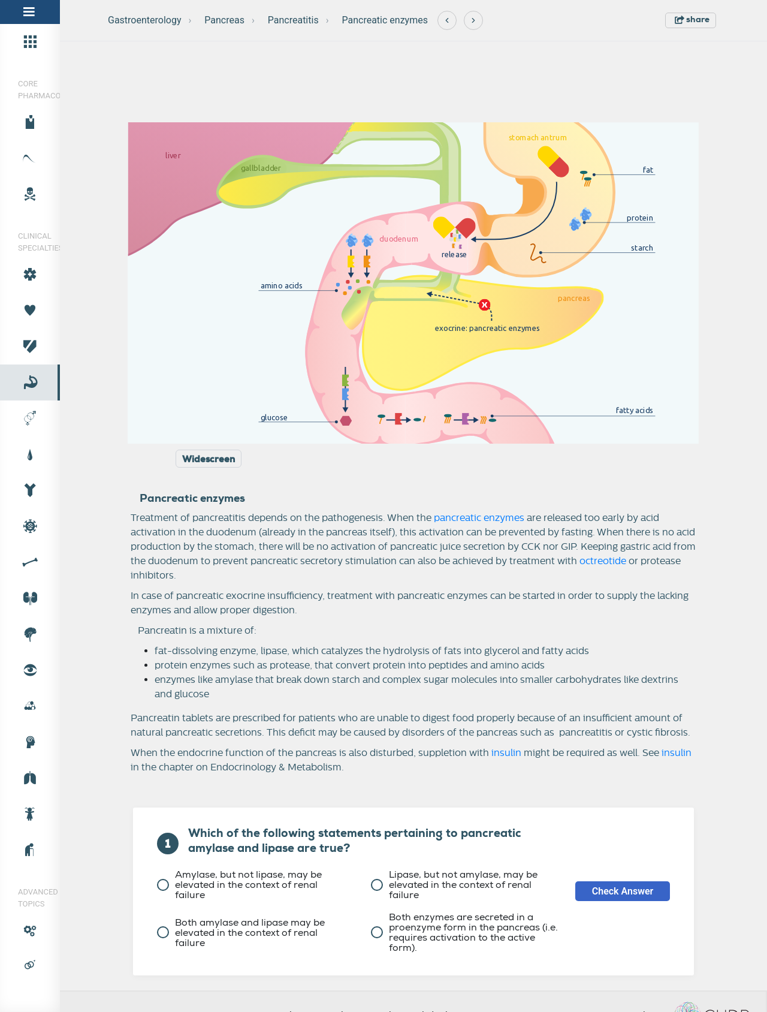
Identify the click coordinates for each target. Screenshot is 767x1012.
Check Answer (623, 891)
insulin (506, 753)
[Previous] (447, 20)
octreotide (602, 561)
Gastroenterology (144, 20)
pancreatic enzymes (479, 518)
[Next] (473, 20)
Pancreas (224, 20)
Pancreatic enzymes (384, 20)
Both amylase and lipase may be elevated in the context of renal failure (241, 932)
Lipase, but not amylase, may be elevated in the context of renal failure (454, 884)
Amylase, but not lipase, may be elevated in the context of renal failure (239, 884)
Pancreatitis (293, 20)
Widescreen (208, 459)
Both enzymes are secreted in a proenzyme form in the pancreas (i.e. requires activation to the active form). (464, 932)
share (692, 19)
